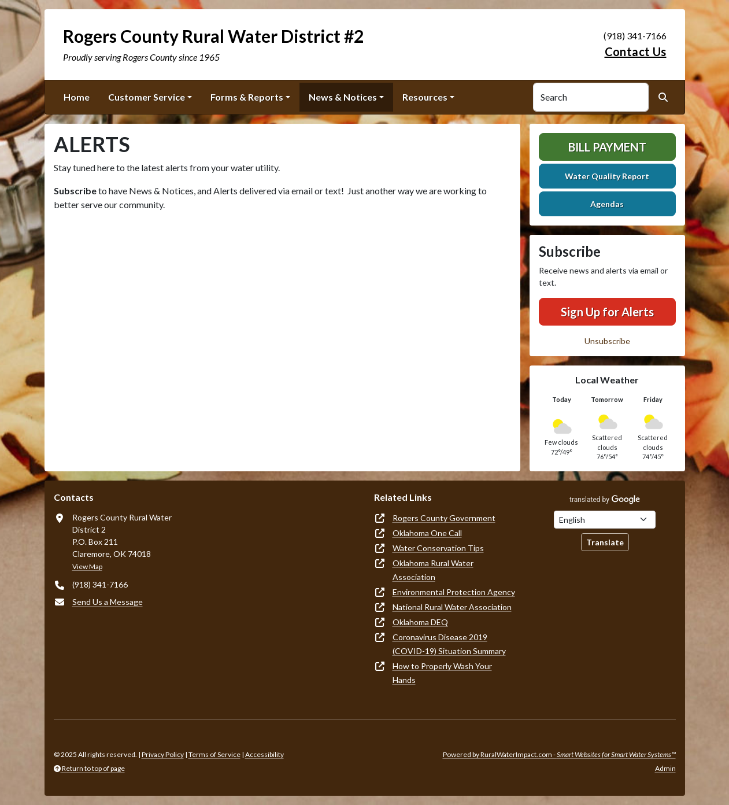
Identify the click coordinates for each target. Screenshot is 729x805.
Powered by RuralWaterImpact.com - (559, 754)
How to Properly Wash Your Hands (442, 673)
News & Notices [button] (343, 96)
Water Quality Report (607, 176)
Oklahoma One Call (427, 533)
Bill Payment (607, 147)
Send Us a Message (107, 602)
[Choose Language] (605, 520)
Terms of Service (214, 754)
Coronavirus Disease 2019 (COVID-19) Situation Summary (449, 644)
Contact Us (636, 51)
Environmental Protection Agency (454, 592)
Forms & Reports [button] (246, 96)
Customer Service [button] (146, 96)
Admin (665, 768)
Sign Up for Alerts (607, 312)
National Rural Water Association (452, 607)
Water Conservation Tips (438, 548)
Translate (605, 542)
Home (77, 96)
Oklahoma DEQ (420, 622)
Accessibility (264, 754)
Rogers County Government (444, 518)
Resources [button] (424, 96)
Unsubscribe (607, 341)
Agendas (607, 204)
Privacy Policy (163, 754)
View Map (87, 566)
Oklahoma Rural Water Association (433, 570)
